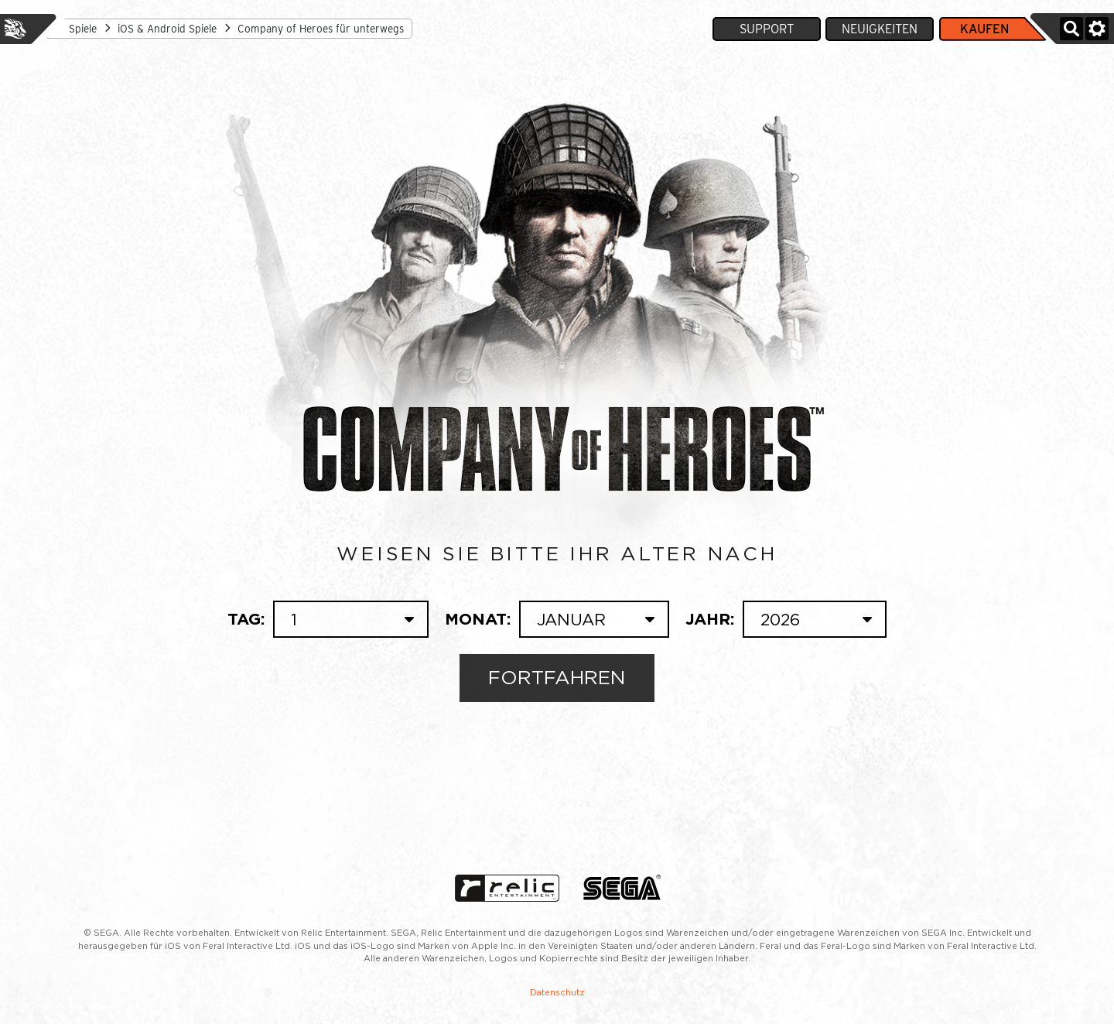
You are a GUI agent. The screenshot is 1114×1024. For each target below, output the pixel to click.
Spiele (83, 28)
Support (767, 29)
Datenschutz (557, 992)
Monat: (557, 619)
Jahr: (786, 619)
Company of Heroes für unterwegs (320, 28)
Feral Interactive (15, 29)
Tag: (328, 619)
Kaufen (984, 29)
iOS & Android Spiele (167, 28)
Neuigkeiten (880, 29)
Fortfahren (557, 677)
